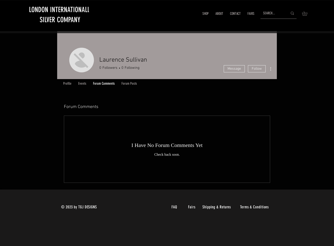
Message (234, 69)
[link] (307, 13)
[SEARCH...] (272, 13)
